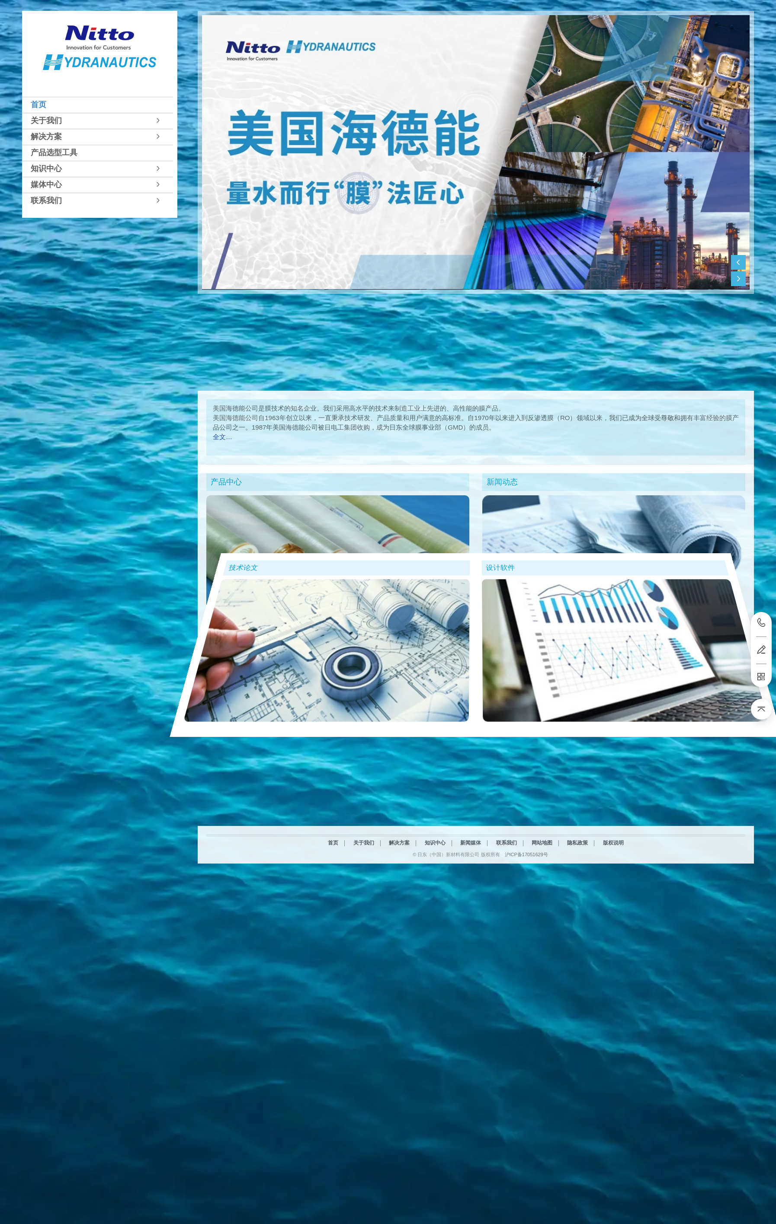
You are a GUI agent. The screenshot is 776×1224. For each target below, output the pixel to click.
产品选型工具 (54, 152)
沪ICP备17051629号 (526, 966)
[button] (97, 104)
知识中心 (46, 168)
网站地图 (542, 956)
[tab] (97, 104)
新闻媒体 (470, 956)
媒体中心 (46, 184)
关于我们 (46, 120)
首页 (38, 104)
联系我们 (46, 200)
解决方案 (46, 136)
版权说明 (613, 956)
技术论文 (191, 554)
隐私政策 (577, 956)
